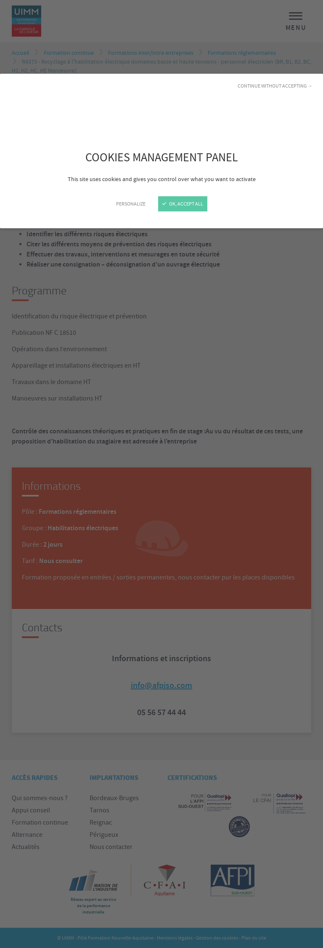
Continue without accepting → (275, 86)
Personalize (131, 203)
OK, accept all (182, 203)
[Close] (161, 474)
